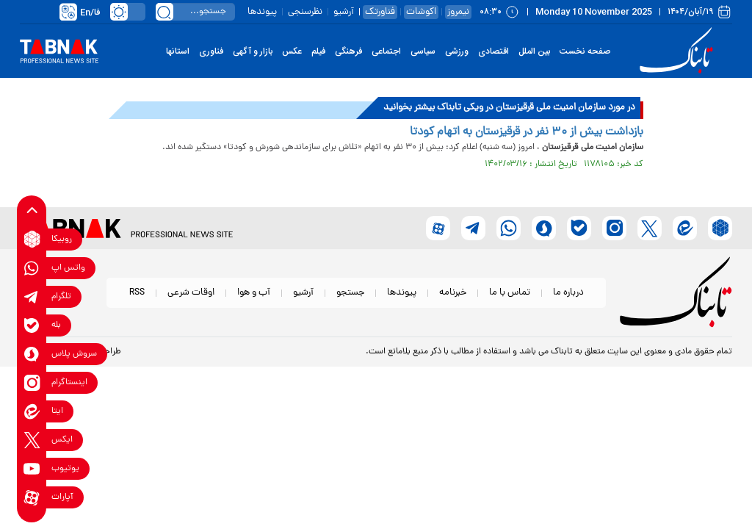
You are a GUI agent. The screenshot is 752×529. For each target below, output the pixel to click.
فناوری (211, 51)
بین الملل (534, 51)
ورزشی (457, 51)
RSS (137, 293)
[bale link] (32, 325)
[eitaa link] (32, 411)
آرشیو (343, 12)
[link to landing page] (678, 51)
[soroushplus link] (32, 354)
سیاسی (423, 51)
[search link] (164, 12)
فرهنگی (348, 51)
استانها (177, 51)
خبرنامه (452, 293)
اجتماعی (386, 51)
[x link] (32, 440)
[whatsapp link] (32, 268)
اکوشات (421, 12)
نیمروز (458, 12)
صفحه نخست (585, 51)
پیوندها (262, 12)
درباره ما (568, 293)
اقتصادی (493, 51)
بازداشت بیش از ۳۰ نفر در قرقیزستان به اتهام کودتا (526, 132)
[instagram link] (32, 382)
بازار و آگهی (252, 51)
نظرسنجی (305, 12)
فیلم (318, 51)
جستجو (350, 293)
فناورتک (380, 12)
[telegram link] (32, 296)
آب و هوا (253, 293)
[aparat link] (32, 497)
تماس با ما (509, 293)
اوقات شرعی (190, 293)
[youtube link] (32, 468)
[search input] (195, 12)
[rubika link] (32, 239)
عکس (292, 51)
